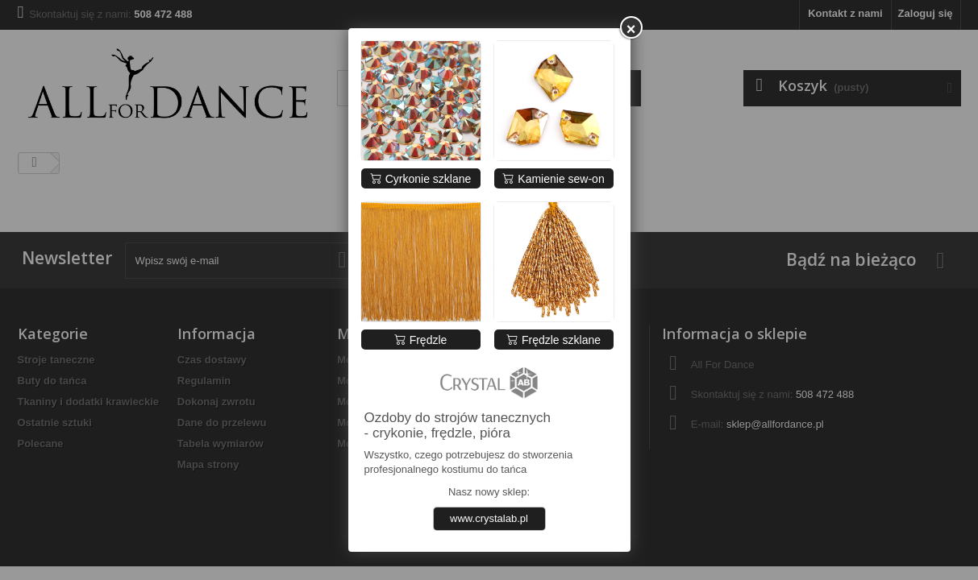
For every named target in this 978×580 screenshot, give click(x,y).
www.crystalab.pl (489, 518)
